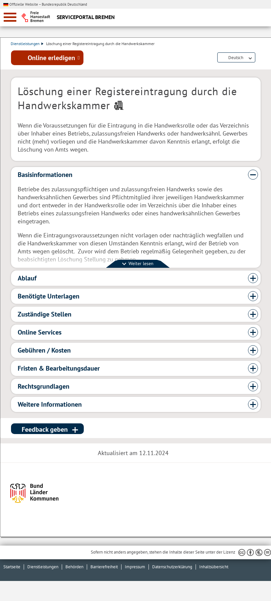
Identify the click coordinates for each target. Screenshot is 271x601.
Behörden (74, 567)
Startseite (11, 567)
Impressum (135, 567)
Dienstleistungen (27, 43)
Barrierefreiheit (104, 567)
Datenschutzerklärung (172, 567)
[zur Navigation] (10, 17)
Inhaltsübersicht (213, 567)
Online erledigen (51, 57)
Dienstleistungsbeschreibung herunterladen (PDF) (259, 58)
